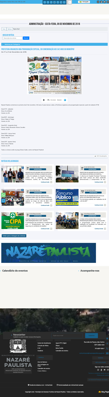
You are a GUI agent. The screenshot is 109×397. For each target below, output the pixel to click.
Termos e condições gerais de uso (98, 373)
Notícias (10, 29)
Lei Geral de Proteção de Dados (98, 379)
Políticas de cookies (103, 375)
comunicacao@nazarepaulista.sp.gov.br (91, 353)
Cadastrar (92, 335)
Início (4, 29)
